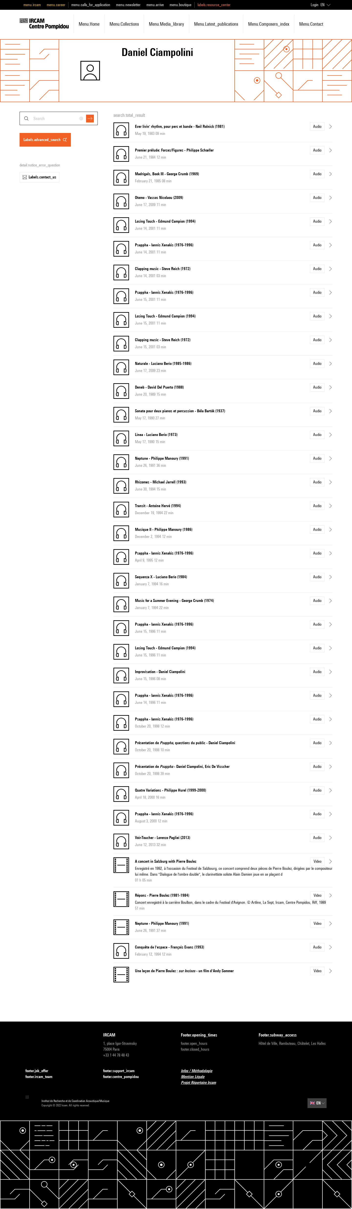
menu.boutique (180, 4)
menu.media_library (166, 24)
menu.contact (311, 24)
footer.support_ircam (121, 1071)
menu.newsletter (128, 4)
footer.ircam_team (41, 1076)
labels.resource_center (214, 4)
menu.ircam (32, 4)
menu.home (89, 24)
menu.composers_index (268, 24)
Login (315, 4)
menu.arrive (155, 4)
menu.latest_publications (216, 24)
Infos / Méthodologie (199, 1071)
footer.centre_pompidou (124, 1076)
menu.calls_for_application (90, 4)
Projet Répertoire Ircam (201, 1082)
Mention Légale (195, 1076)
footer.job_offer (39, 1071)
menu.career (56, 4)
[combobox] (59, 118)
